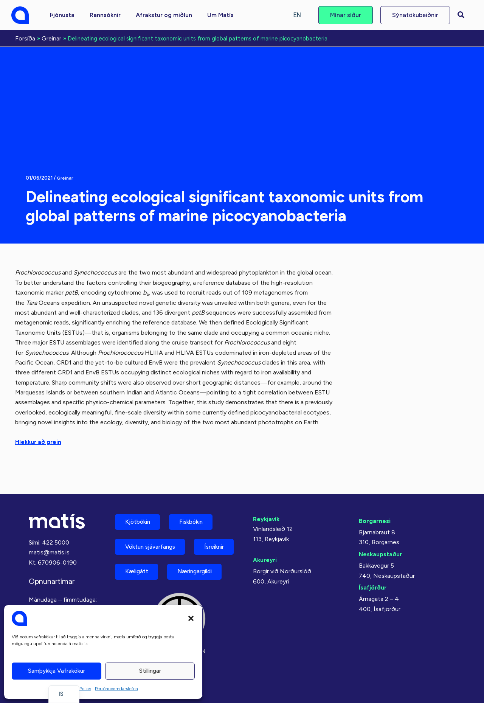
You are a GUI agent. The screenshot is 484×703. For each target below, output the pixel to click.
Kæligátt (192, 552)
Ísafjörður (373, 564)
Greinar (65, 177)
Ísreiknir (137, 552)
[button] (191, 618)
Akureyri (265, 536)
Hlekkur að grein (39, 441)
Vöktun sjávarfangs (153, 526)
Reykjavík (267, 496)
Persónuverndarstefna (116, 688)
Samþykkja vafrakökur (56, 670)
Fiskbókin (198, 499)
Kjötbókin (140, 499)
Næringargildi (145, 579)
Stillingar (150, 670)
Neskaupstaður (381, 531)
